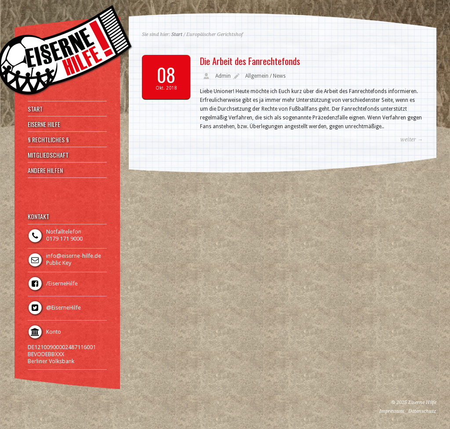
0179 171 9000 (64, 238)
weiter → (411, 140)
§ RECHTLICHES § (48, 140)
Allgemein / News (265, 76)
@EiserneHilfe (63, 307)
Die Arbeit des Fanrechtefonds (250, 61)
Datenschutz (422, 411)
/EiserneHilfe (62, 283)
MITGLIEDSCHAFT (48, 155)
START (35, 109)
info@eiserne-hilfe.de (73, 255)
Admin (223, 76)
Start (176, 34)
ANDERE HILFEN (45, 170)
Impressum (391, 411)
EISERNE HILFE (44, 124)
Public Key (58, 263)
